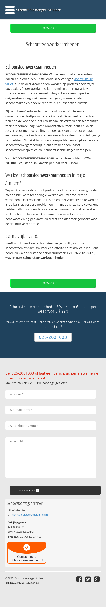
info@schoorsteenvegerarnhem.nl (29, 514)
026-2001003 (53, 28)
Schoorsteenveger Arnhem (38, 9)
